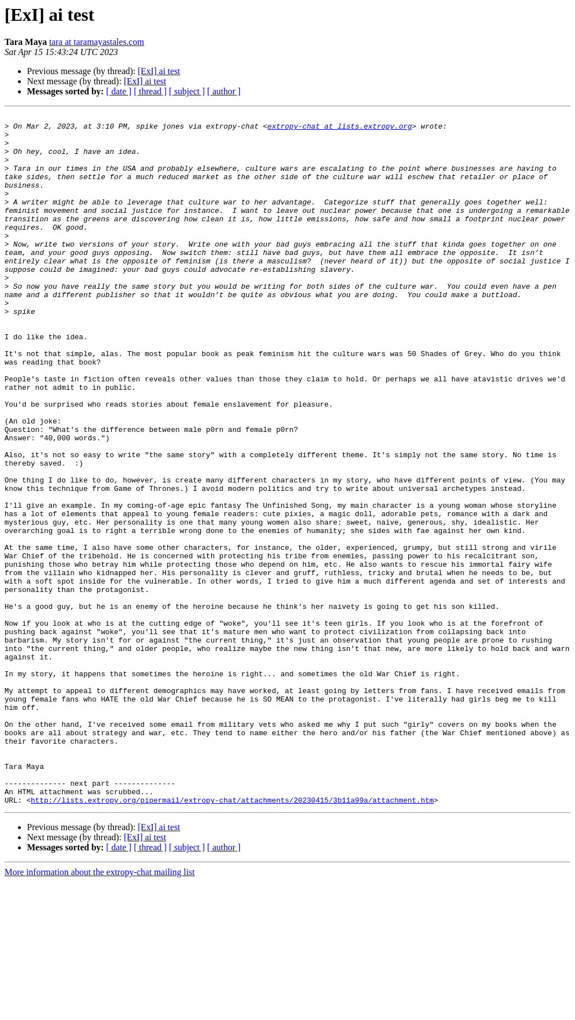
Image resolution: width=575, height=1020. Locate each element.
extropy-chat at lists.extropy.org (339, 129)
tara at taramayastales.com (96, 42)
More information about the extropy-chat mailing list (99, 1010)
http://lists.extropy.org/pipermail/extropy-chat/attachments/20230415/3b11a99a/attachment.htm (232, 938)
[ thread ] (150, 91)
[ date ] (118, 91)
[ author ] (224, 91)
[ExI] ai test (159, 71)
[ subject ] (187, 91)
